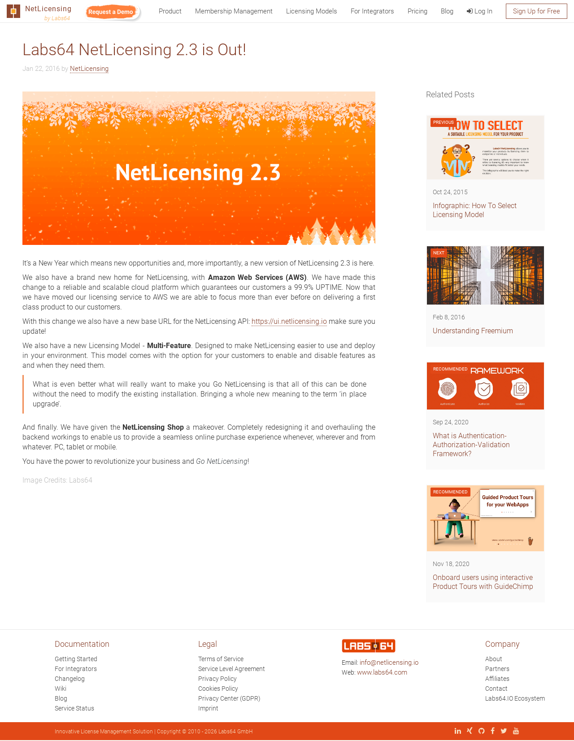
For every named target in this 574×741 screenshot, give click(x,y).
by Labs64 (57, 18)
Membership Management (234, 11)
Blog (447, 11)
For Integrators (372, 11)
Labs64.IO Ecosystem (515, 698)
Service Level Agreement (231, 668)
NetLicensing (89, 69)
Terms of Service (221, 659)
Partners (497, 668)
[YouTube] (514, 731)
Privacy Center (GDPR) (229, 698)
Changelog (70, 678)
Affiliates (497, 678)
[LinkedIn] (455, 731)
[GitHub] (479, 731)
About (493, 659)
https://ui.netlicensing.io (289, 321)
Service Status (74, 708)
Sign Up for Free (536, 11)
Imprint (208, 708)
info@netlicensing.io (389, 662)
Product (170, 11)
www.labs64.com (382, 672)
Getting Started (76, 659)
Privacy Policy (217, 678)
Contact (496, 688)
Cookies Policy (218, 688)
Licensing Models (311, 11)
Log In (479, 11)
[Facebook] (490, 731)
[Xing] (467, 731)
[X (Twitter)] (501, 731)
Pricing (417, 11)
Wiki (60, 688)
